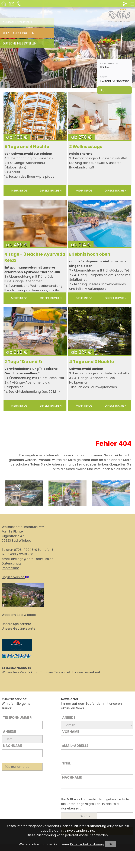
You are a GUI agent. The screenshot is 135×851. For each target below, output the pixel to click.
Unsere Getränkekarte (18, 628)
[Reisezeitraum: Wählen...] (114, 66)
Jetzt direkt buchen (18, 33)
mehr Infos (19, 191)
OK (110, 844)
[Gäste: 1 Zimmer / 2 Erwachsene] (114, 79)
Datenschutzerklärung (87, 844)
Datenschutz (11, 563)
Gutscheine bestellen (19, 43)
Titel (66, 763)
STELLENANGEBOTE (16, 668)
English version (15, 577)
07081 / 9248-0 (25, 550)
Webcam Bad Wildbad (19, 615)
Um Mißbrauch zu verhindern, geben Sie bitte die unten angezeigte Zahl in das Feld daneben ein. (95, 804)
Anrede (9, 731)
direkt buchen (51, 191)
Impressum (10, 568)
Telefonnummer (17, 717)
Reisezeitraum (109, 63)
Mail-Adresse (75, 745)
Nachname (12, 745)
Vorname (70, 731)
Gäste (103, 77)
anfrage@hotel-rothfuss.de (32, 559)
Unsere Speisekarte (16, 624)
